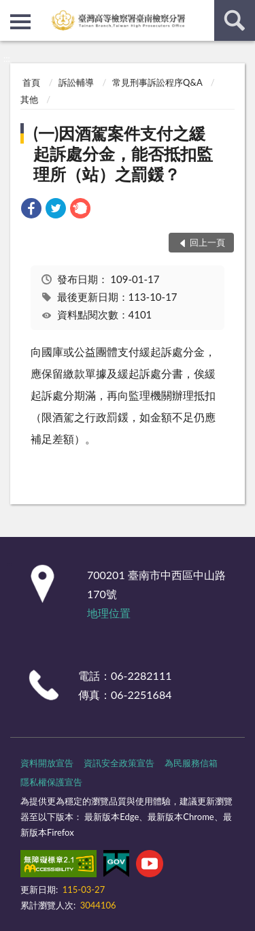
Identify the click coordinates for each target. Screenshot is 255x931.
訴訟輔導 (76, 82)
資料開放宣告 (46, 762)
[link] (31, 210)
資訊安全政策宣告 (119, 762)
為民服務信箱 (191, 762)
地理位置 (109, 612)
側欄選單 (20, 21)
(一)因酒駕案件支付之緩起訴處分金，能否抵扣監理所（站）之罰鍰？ (123, 153)
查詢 (234, 20)
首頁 (31, 82)
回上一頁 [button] (207, 242)
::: (10, 10)
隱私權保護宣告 (51, 782)
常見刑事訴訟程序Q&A (157, 82)
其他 (29, 99)
